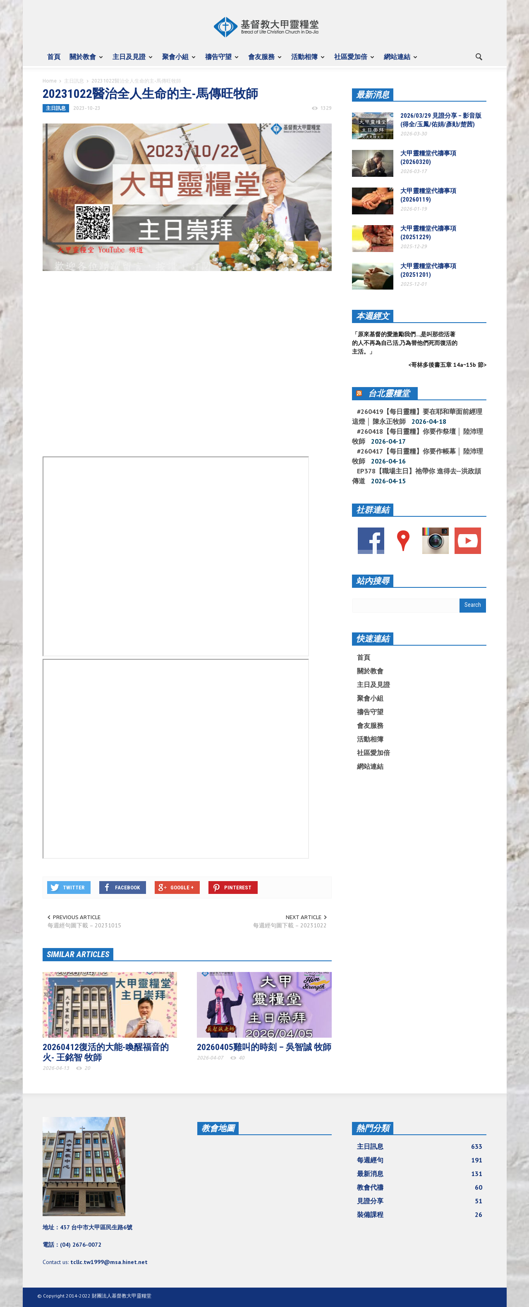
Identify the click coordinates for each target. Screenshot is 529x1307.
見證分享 (420, 1201)
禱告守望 (220, 60)
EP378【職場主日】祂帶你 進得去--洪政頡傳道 (416, 476)
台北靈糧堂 (388, 393)
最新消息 (372, 95)
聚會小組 (177, 60)
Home (50, 80)
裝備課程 (420, 1214)
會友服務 (263, 60)
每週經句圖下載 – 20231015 (84, 925)
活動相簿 (306, 60)
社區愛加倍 (352, 60)
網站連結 (398, 60)
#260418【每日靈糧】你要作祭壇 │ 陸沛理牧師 (417, 436)
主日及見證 (130, 60)
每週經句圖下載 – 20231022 (290, 925)
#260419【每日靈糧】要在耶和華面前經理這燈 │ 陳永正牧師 (417, 416)
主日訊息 (74, 80)
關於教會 (84, 60)
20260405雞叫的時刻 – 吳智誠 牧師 (264, 1047)
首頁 (53, 56)
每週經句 (420, 1160)
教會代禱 (420, 1187)
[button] (478, 56)
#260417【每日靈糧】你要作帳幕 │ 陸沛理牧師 (417, 456)
